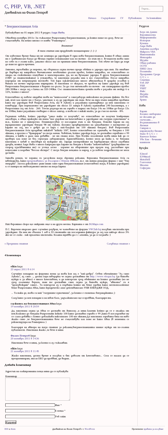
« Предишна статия (16, 243)
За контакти (153, 17)
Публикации (135, 17)
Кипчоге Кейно (148, 136)
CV (121, 17)
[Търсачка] (150, 8)
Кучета (144, 43)
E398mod (145, 156)
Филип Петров (20, 335)
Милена (144, 165)
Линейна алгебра (149, 48)
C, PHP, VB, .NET (25, 6)
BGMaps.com (96, 224)
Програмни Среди (150, 74)
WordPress (90, 429)
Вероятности (148, 34)
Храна (143, 99)
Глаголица (145, 162)
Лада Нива (57, 32)
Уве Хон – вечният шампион (150, 141)
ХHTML (144, 96)
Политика (145, 71)
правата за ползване (153, 429)
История (145, 40)
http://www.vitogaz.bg (102, 276)
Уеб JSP (144, 82)
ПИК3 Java (146, 68)
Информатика (148, 37)
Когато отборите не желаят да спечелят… (150, 116)
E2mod (143, 153)
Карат (143, 111)
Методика (146, 57)
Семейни (145, 79)
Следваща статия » (118, 243)
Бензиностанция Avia (22, 26)
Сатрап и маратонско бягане (151, 129)
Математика (147, 54)
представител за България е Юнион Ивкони (52, 160)
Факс (142, 91)
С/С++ (144, 77)
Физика (144, 93)
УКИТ (143, 88)
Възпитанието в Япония (149, 124)
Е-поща (59, 410)
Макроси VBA (147, 51)
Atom (13, 429)
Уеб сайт (60, 416)
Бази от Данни (148, 31)
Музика (144, 60)
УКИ (142, 85)
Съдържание (108, 17)
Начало (92, 17)
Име (57, 405)
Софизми (145, 167)
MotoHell (145, 159)
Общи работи (148, 62)
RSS (6, 429)
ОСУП (143, 65)
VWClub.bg (95, 229)
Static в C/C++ (149, 133)
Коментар (11, 376)
